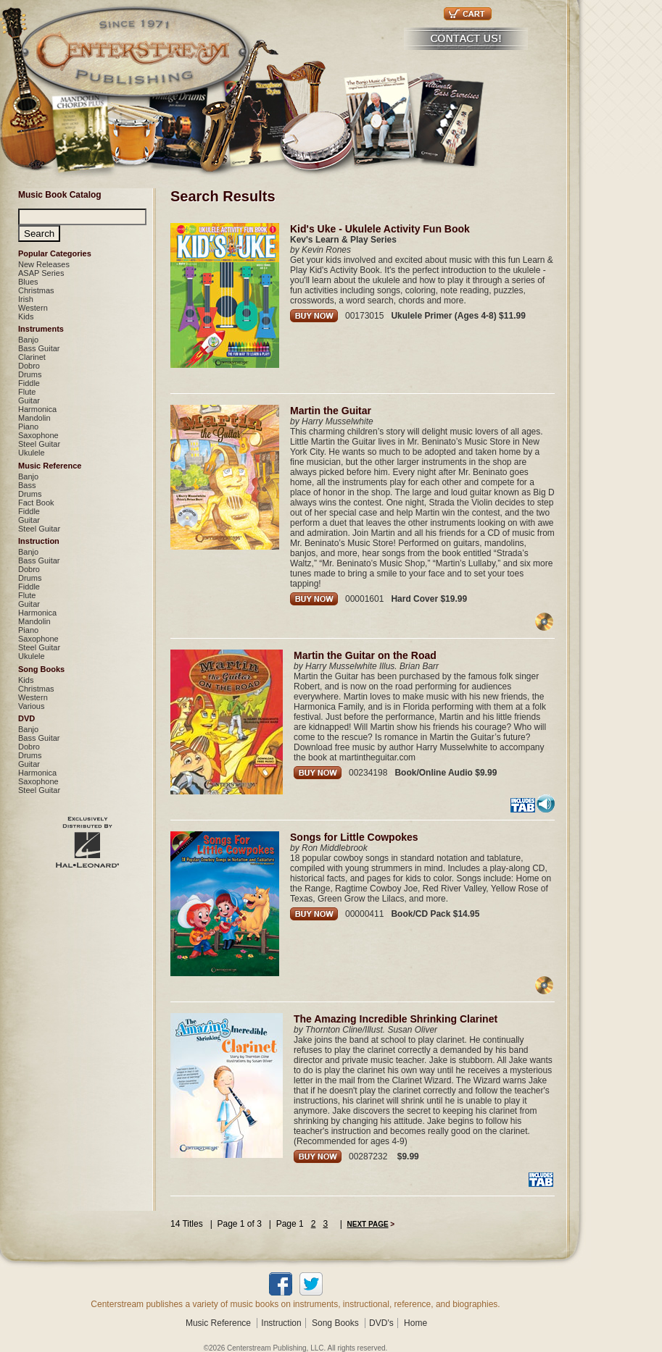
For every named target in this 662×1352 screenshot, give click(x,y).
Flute (27, 391)
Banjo (28, 339)
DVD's (381, 1323)
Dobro (29, 365)
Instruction (38, 541)
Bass (27, 485)
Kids (25, 316)
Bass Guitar (38, 348)
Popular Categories (54, 253)
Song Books (41, 669)
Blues (28, 281)
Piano (28, 426)
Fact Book (36, 502)
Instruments (41, 328)
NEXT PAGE (368, 1224)
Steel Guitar (39, 444)
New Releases (44, 264)
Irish (25, 299)
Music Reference (49, 465)
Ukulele (31, 452)
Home (415, 1323)
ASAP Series (41, 273)
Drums (29, 374)
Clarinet (32, 357)
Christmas (36, 290)
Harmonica (37, 409)
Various (31, 706)
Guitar (29, 400)
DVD (26, 718)
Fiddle (29, 383)
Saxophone (38, 435)
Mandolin (34, 417)
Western (33, 307)
